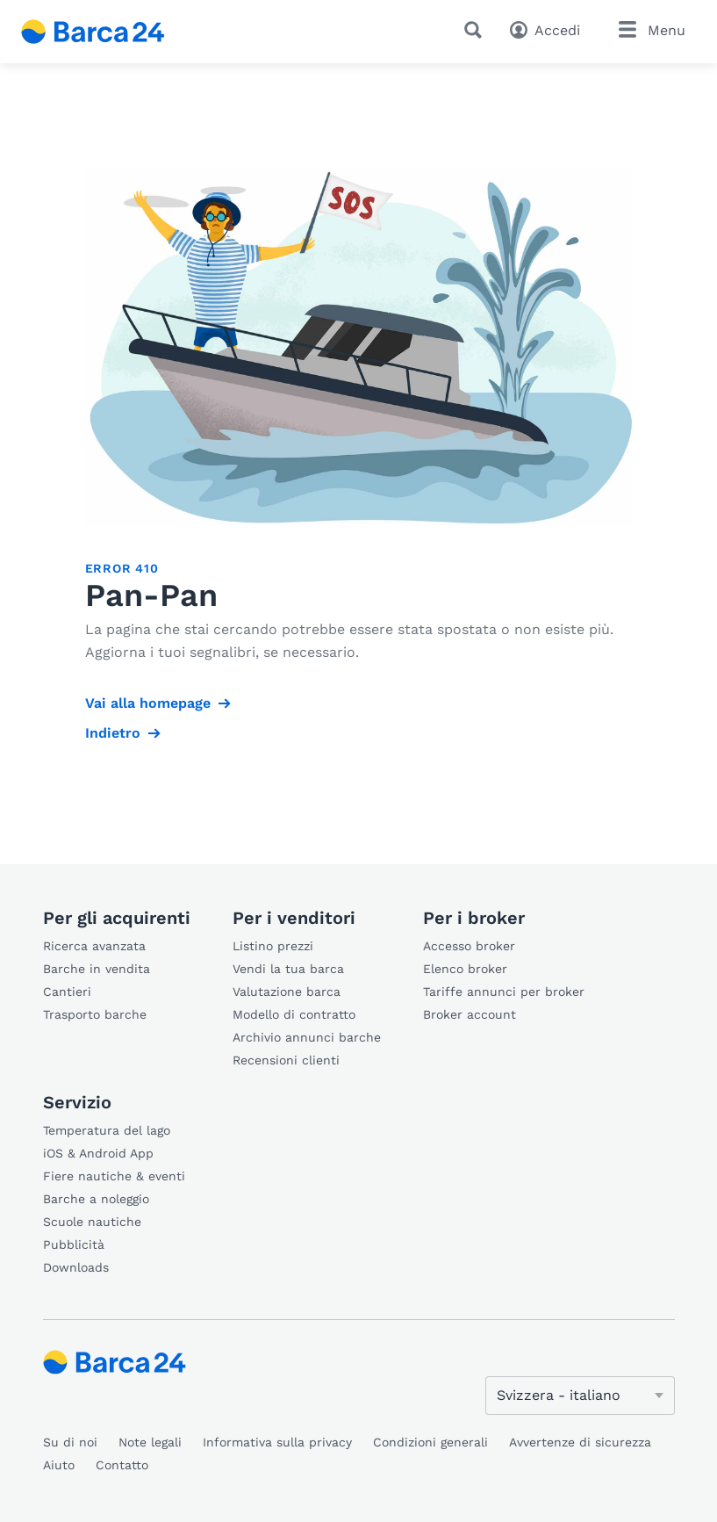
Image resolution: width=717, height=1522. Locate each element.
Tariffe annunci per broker (503, 992)
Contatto (122, 1465)
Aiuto (59, 1465)
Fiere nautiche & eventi (114, 1176)
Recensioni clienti (286, 1060)
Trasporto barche (95, 1014)
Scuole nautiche (92, 1222)
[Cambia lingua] (580, 1395)
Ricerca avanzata (94, 946)
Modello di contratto (294, 1014)
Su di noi (70, 1442)
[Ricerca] (476, 30)
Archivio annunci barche (307, 1037)
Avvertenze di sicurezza (580, 1442)
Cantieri (67, 992)
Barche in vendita (96, 969)
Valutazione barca (287, 992)
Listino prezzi (273, 946)
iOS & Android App (98, 1153)
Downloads (76, 1267)
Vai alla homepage (148, 703)
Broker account (469, 1014)
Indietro (112, 733)
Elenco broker (465, 969)
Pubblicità (73, 1244)
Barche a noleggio (96, 1199)
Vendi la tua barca (288, 969)
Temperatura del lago (106, 1130)
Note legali (150, 1442)
